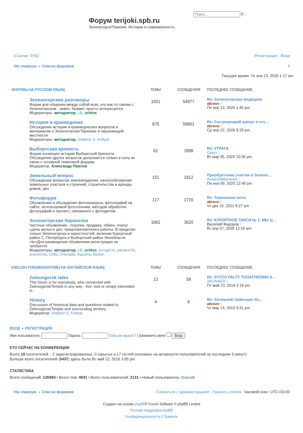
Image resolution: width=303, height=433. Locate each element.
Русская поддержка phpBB (151, 410)
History (37, 300)
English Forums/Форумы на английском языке (58, 267)
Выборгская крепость (54, 148)
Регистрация (38, 328)
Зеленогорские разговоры (59, 99)
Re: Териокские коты (226, 197)
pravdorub (38, 254)
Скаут (212, 152)
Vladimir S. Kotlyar (93, 139)
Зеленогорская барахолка (58, 220)
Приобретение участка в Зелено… (239, 175)
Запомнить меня (155, 336)
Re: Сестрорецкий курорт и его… (238, 122)
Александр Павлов (69, 166)
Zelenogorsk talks (48, 277)
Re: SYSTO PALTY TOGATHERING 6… (241, 277)
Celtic (54, 254)
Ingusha (84, 254)
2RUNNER (216, 281)
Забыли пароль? (122, 336)
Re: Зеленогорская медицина (234, 99)
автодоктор (65, 113)
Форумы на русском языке (38, 90)
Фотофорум (43, 198)
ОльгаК (188, 377)
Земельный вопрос (51, 175)
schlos (91, 113)
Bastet (98, 254)
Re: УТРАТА (217, 148)
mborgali (67, 254)
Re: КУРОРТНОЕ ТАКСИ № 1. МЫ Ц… (241, 220)
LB (80, 113)
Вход (15, 328)
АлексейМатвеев (222, 179)
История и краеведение (56, 122)
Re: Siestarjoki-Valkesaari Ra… (235, 299)
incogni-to (107, 250)
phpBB (140, 404)
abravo (213, 103)
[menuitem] (34, 56)
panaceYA (126, 250)
